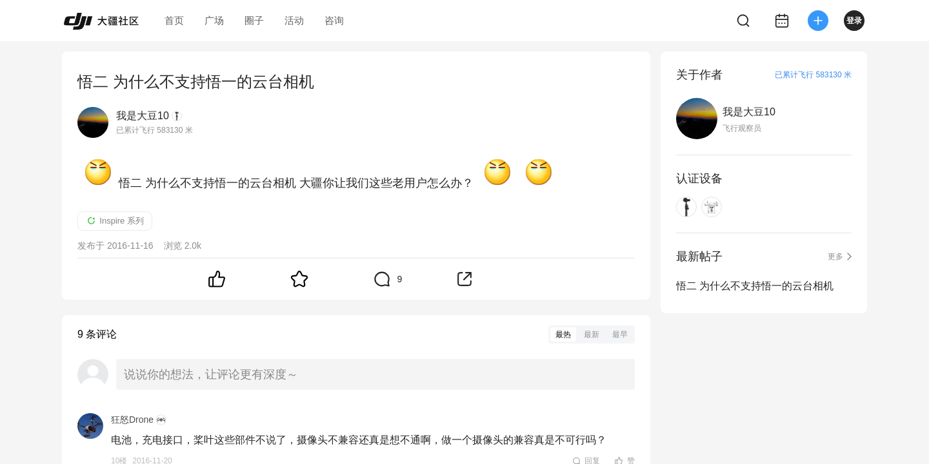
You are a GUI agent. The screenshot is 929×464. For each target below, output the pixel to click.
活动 (294, 20)
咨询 (334, 20)
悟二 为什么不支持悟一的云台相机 (755, 285)
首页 (174, 20)
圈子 (254, 20)
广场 (214, 20)
